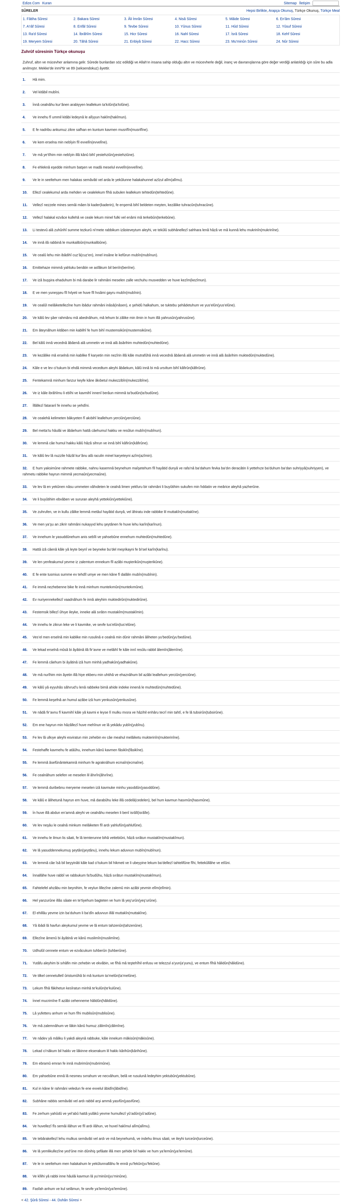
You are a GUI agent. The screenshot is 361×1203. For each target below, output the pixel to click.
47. (25, 662)
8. (24, 167)
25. (25, 380)
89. (25, 1189)
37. (25, 537)
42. (25, 599)
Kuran (46, 3)
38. (25, 549)
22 (187, 41)
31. (25, 456)
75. (25, 1013)
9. (24, 180)
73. (25, 988)
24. (25, 368)
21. (25, 330)
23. (25, 355)
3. (24, 105)
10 (188, 26)
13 (35, 34)
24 (287, 41)
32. (25, 468)
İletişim (304, 3)
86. (25, 1151)
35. (25, 512)
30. (25, 443)
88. (25, 1176)
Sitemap (290, 3)
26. (25, 393)
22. (25, 343)
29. (25, 430)
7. (24, 155)
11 (237, 26)
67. (25, 913)
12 (289, 26)
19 (37, 41)
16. (25, 268)
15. (25, 255)
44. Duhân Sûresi (65, 1200)
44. (25, 625)
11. (25, 205)
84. (25, 1126)
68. (25, 925)
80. (25, 1076)
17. (25, 280)
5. (24, 130)
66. (25, 900)
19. (25, 305)
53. (25, 737)
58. (25, 800)
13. (25, 230)
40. (25, 574)
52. (25, 725)
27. (25, 405)
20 (85, 41)
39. (25, 562)
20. (25, 318)
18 (288, 34)
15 (135, 34)
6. (24, 142)
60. (25, 825)
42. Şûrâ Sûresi (36, 1200)
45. (25, 637)
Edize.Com (31, 3)
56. (25, 775)
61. (25, 838)
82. (25, 1101)
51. (25, 712)
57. (25, 788)
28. (25, 418)
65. (25, 888)
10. (25, 192)
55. (25, 762)
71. (25, 963)
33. (25, 487)
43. (25, 612)
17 (236, 34)
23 (241, 41)
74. (25, 1001)
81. (25, 1088)
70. (25, 951)
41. (25, 587)
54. (25, 750)
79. (25, 1063)
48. (25, 675)
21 (138, 41)
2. (24, 92)
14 (87, 34)
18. (25, 293)
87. (25, 1164)
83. (25, 1113)
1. (24, 79)
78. (25, 1051)
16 (187, 34)
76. (25, 1026)
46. (25, 650)
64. (25, 875)
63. (25, 863)
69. (25, 938)
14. (25, 242)
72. (25, 976)
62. (25, 850)
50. (25, 700)
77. (25, 1038)
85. (25, 1139)
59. (25, 813)
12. (25, 217)
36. (25, 524)
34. (25, 499)
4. (24, 117)
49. (25, 687)
